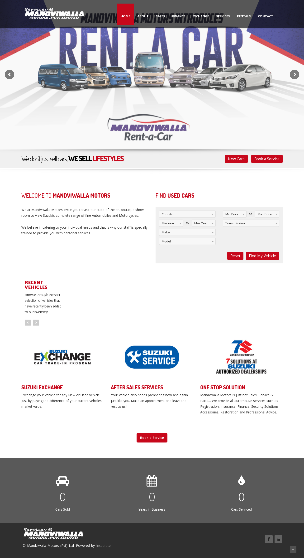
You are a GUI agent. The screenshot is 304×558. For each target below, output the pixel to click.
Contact (265, 16)
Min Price (231, 214)
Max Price (265, 214)
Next (36, 323)
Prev (28, 323)
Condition (169, 214)
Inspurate (103, 545)
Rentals (244, 16)
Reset (235, 255)
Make (166, 232)
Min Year (168, 223)
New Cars (236, 158)
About (143, 16)
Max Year (201, 223)
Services (223, 16)
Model (166, 241)
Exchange (200, 16)
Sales (160, 16)
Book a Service (267, 158)
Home (125, 16)
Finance (178, 16)
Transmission (235, 223)
